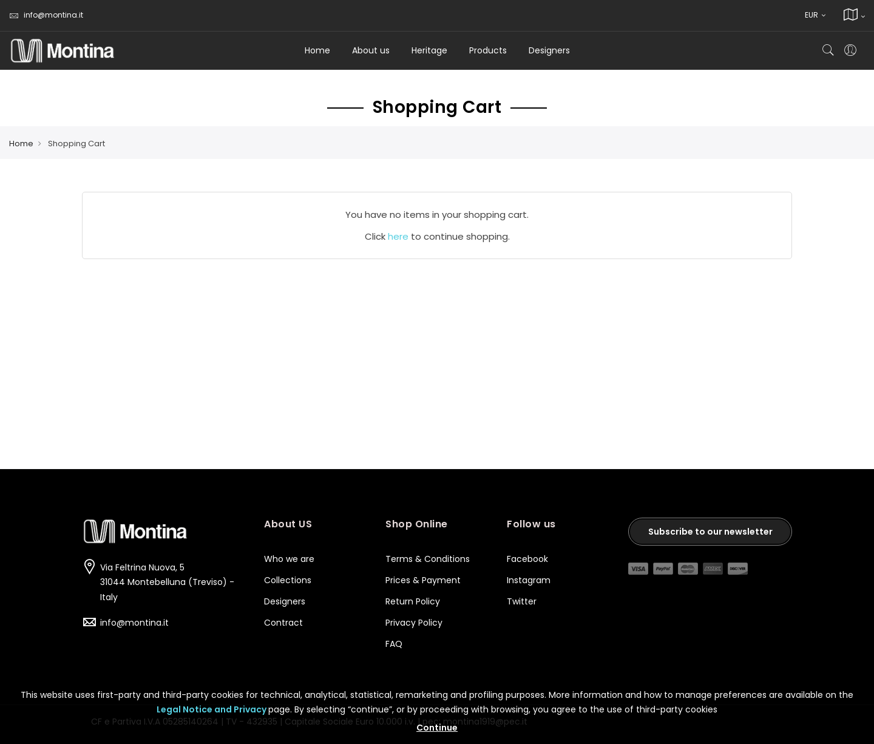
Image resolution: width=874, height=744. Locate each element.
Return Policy (412, 601)
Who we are (289, 559)
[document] (437, 707)
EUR (815, 15)
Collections (287, 580)
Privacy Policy (413, 623)
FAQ (393, 644)
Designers (284, 601)
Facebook (528, 559)
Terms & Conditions (427, 559)
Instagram (530, 580)
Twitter (522, 601)
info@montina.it (46, 15)
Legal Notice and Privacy (212, 709)
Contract (283, 623)
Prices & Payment (423, 580)
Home (317, 50)
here (398, 236)
